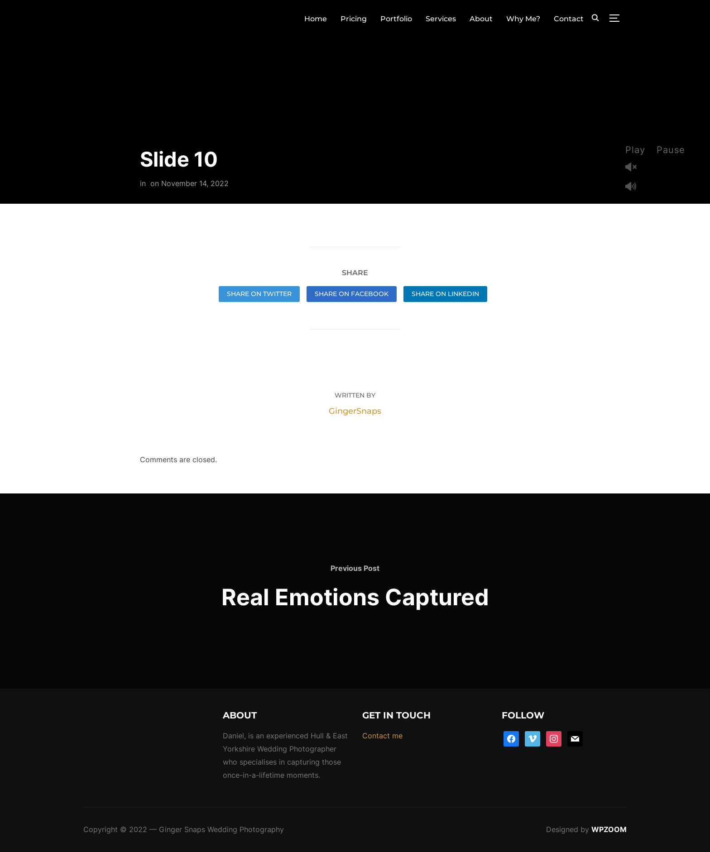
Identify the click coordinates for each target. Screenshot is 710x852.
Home (315, 18)
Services (441, 18)
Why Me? (523, 18)
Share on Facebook (352, 294)
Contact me (382, 735)
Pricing (354, 18)
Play (635, 149)
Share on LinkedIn (445, 294)
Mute (634, 187)
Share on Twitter (259, 294)
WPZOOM (609, 829)
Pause (671, 149)
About (481, 18)
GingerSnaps (355, 411)
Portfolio (396, 18)
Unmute (634, 167)
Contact (569, 18)
